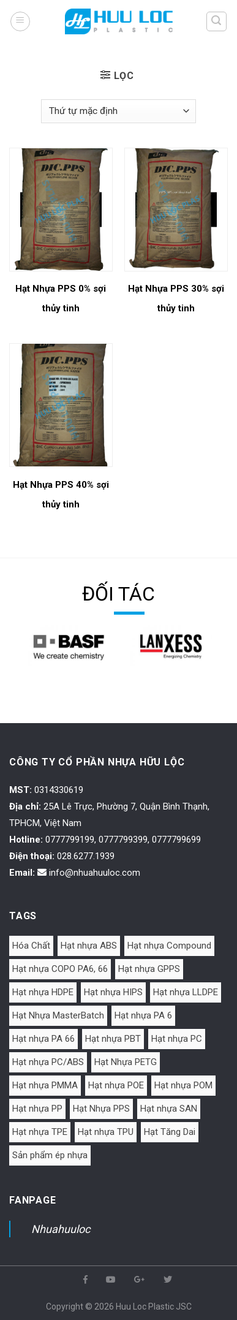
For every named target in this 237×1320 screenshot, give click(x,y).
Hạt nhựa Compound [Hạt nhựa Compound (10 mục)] (169, 945)
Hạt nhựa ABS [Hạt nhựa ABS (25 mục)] (89, 945)
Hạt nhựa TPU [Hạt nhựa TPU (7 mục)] (106, 1131)
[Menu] (20, 21)
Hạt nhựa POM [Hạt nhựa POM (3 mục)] (183, 1085)
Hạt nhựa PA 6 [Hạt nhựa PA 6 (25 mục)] (143, 1015)
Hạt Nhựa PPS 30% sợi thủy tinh (176, 298)
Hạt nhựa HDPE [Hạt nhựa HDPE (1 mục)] (42, 992)
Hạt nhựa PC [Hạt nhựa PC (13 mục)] (176, 1038)
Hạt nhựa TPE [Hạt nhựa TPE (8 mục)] (39, 1131)
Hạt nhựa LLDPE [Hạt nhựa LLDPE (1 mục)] (185, 992)
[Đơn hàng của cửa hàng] (118, 111)
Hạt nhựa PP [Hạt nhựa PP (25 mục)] (37, 1108)
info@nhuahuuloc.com (94, 872)
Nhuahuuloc (60, 1229)
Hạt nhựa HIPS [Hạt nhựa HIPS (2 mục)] (113, 992)
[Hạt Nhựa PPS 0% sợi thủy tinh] (61, 209)
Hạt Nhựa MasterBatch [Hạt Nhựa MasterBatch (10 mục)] (58, 1015)
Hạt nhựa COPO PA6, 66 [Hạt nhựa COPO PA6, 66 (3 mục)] (60, 968)
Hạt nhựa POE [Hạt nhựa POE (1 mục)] (116, 1085)
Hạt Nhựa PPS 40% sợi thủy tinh (61, 494)
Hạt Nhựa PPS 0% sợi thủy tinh (60, 298)
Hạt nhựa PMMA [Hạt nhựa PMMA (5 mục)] (45, 1085)
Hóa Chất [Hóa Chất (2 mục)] (31, 945)
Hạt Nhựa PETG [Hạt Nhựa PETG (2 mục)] (125, 1062)
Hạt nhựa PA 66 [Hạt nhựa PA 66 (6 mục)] (43, 1038)
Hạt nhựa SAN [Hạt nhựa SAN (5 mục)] (168, 1108)
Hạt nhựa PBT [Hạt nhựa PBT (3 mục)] (113, 1038)
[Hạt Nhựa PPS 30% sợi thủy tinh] (176, 209)
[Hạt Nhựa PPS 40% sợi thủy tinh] (61, 405)
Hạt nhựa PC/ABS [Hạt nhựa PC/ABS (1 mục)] (48, 1062)
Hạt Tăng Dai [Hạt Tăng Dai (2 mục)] (169, 1131)
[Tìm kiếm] (216, 21)
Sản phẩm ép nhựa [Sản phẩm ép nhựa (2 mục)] (50, 1155)
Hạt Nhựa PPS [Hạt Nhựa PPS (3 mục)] (101, 1108)
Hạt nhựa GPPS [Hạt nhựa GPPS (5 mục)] (149, 968)
